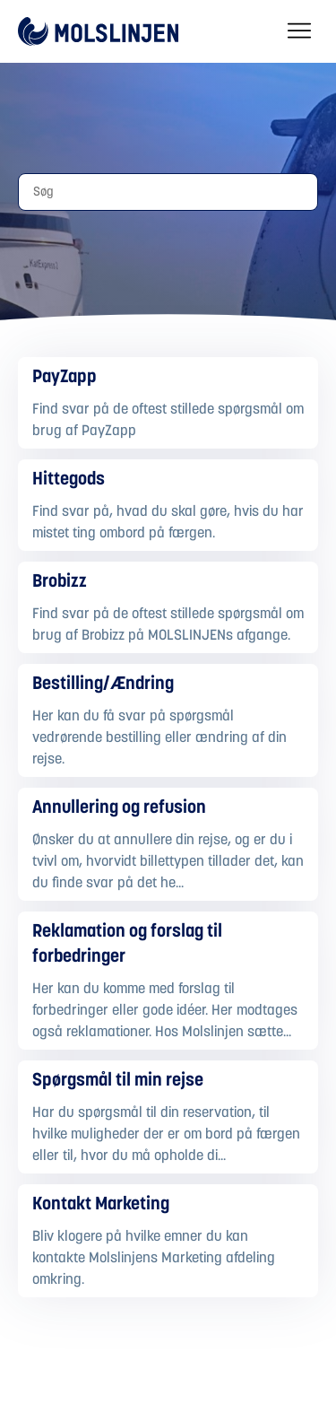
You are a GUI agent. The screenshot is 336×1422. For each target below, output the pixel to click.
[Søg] (168, 192)
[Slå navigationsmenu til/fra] (299, 31)
